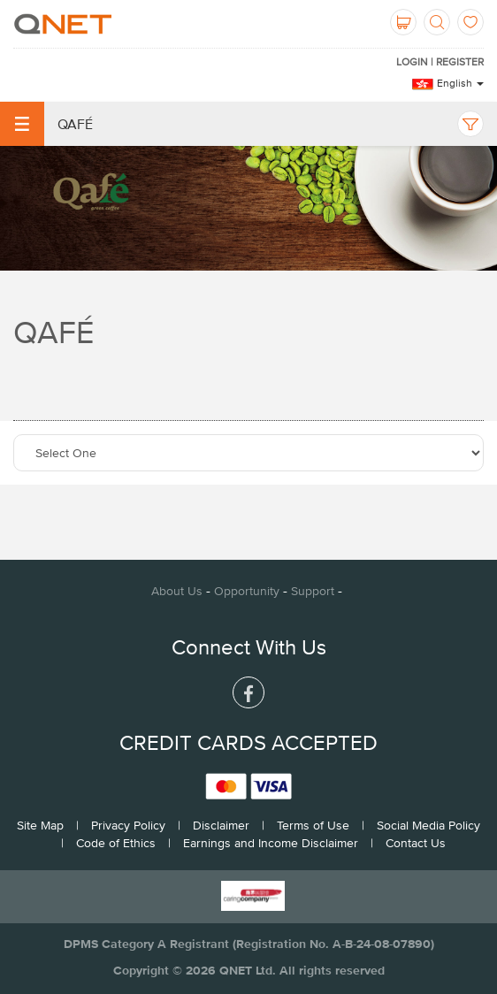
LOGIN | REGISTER (440, 62)
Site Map (40, 825)
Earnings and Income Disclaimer (270, 843)
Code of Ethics (116, 843)
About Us (177, 591)
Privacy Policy (128, 825)
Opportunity (246, 591)
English (460, 83)
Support (312, 591)
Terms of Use (313, 825)
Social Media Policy (428, 825)
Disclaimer (221, 825)
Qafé (46, 124)
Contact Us (416, 843)
